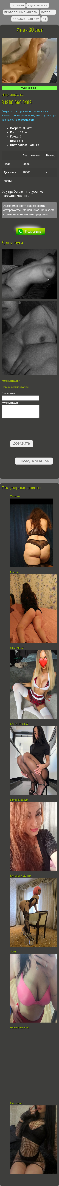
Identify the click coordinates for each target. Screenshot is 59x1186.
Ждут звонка (37, 5)
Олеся (14, 572)
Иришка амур (19, 799)
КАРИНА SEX (19, 723)
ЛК (44, 18)
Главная (17, 5)
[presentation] (25, 430)
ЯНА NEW (17, 648)
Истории (48, 12)
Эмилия (15, 496)
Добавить (21, 443)
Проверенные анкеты (21, 12)
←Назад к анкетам (34, 461)
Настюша (16, 1103)
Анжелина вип (19, 1027)
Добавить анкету (26, 18)
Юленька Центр (21, 875)
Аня (13, 951)
